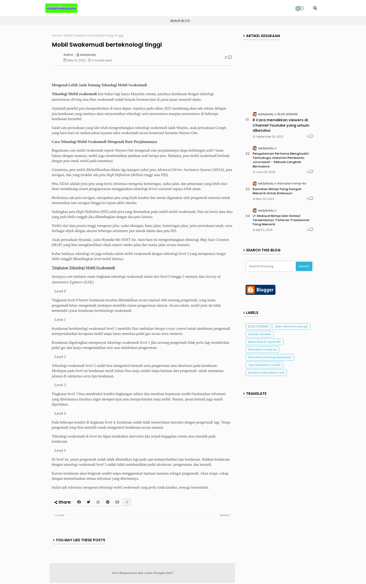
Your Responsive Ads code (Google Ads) (142, 573)
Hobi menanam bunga (291, 326)
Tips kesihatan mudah (264, 365)
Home (57, 35)
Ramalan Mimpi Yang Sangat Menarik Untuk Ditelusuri (277, 191)
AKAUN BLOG (180, 20)
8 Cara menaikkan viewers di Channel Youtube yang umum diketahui (281, 125)
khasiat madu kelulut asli (266, 373)
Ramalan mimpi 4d (262, 349)
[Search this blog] (271, 266)
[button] (315, 8)
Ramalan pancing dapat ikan (270, 357)
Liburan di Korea (259, 334)
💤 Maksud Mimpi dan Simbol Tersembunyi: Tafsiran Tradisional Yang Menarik (281, 220)
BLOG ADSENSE (258, 326)
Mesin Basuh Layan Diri (264, 342)
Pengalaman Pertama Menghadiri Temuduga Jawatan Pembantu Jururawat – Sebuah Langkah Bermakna (281, 160)
